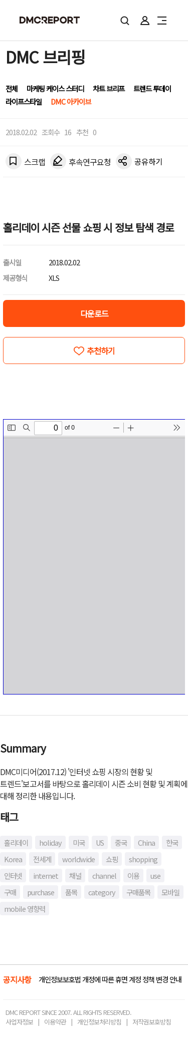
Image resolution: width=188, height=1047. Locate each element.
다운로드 (94, 313)
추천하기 (101, 350)
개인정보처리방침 (99, 1021)
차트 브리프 (108, 88)
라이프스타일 (24, 101)
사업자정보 (19, 1021)
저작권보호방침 (151, 1021)
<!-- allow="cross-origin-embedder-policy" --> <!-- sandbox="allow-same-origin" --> (94, 556)
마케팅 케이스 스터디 (55, 88)
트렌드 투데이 (152, 88)
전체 (12, 88)
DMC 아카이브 (71, 101)
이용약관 (55, 1021)
